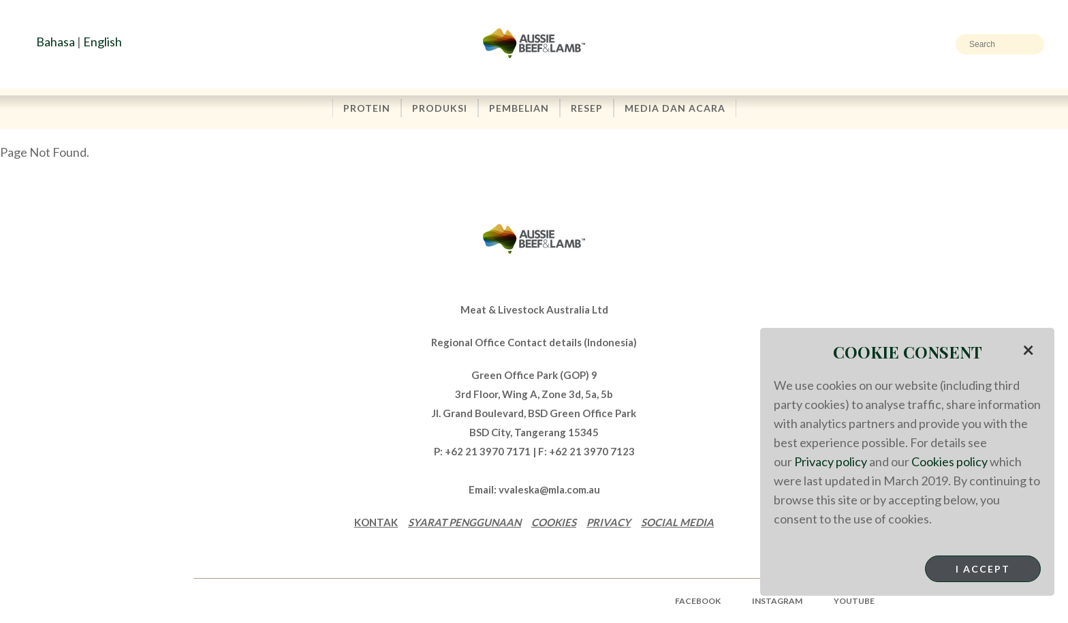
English (102, 41)
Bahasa (55, 41)
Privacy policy (830, 461)
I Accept (983, 569)
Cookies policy (949, 461)
